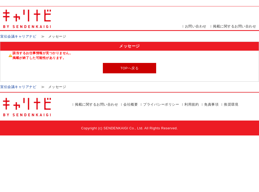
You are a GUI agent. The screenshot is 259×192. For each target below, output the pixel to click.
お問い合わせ (196, 26)
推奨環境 (231, 104)
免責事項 (211, 104)
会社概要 (130, 104)
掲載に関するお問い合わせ (234, 26)
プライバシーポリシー (161, 104)
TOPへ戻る (129, 68)
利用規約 (191, 104)
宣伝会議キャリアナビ (18, 36)
